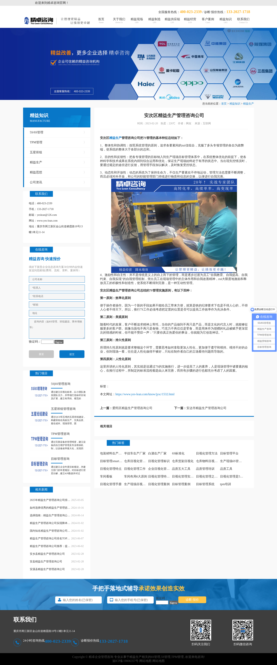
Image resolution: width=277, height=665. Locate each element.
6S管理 (155, 656)
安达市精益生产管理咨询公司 (206, 408)
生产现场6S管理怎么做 (235, 461)
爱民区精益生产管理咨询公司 (132, 408)
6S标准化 (178, 453)
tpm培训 (225, 484)
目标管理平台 (229, 453)
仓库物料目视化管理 (210, 461)
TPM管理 (58, 142)
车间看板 (106, 476)
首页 (101, 20)
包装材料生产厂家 (112, 453)
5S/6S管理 (58, 132)
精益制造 (154, 20)
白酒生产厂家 (157, 453)
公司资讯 (58, 182)
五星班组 (58, 152)
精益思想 (58, 172)
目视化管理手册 (111, 484)
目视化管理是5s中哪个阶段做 (240, 476)
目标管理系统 (205, 484)
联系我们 (243, 20)
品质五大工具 (181, 468)
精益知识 (225, 20)
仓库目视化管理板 (136, 461)
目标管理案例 (181, 484)
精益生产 (248, 103)
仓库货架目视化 (183, 461)
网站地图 (145, 661)
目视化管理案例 (159, 484)
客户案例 (208, 20)
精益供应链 (172, 20)
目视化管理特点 (111, 468)
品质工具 (226, 468)
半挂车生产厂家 (135, 453)
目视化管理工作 (135, 468)
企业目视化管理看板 (162, 468)
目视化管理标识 (159, 461)
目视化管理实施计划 (186, 476)
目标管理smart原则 (112, 461)
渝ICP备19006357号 (125, 661)
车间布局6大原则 (135, 476)
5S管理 (165, 656)
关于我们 (119, 20)
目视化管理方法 (207, 453)
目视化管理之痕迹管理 (211, 476)
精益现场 (137, 20)
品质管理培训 (205, 468)
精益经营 (190, 20)
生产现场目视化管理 (138, 484)
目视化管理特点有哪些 (163, 476)
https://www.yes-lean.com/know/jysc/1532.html (144, 394)
